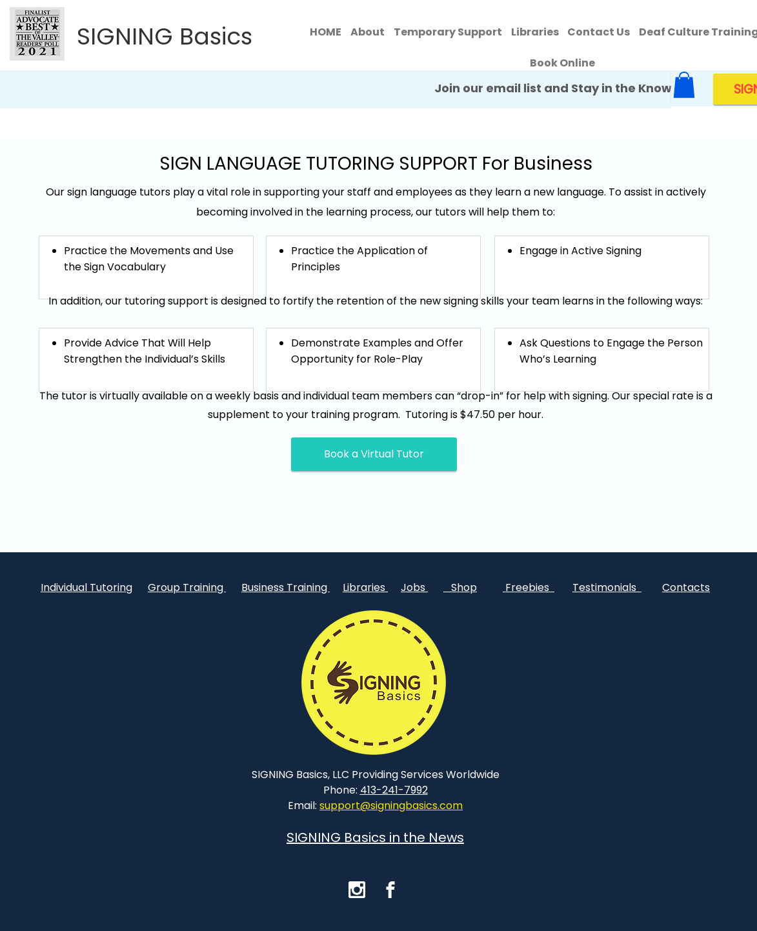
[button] (684, 85)
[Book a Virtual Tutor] (374, 454)
